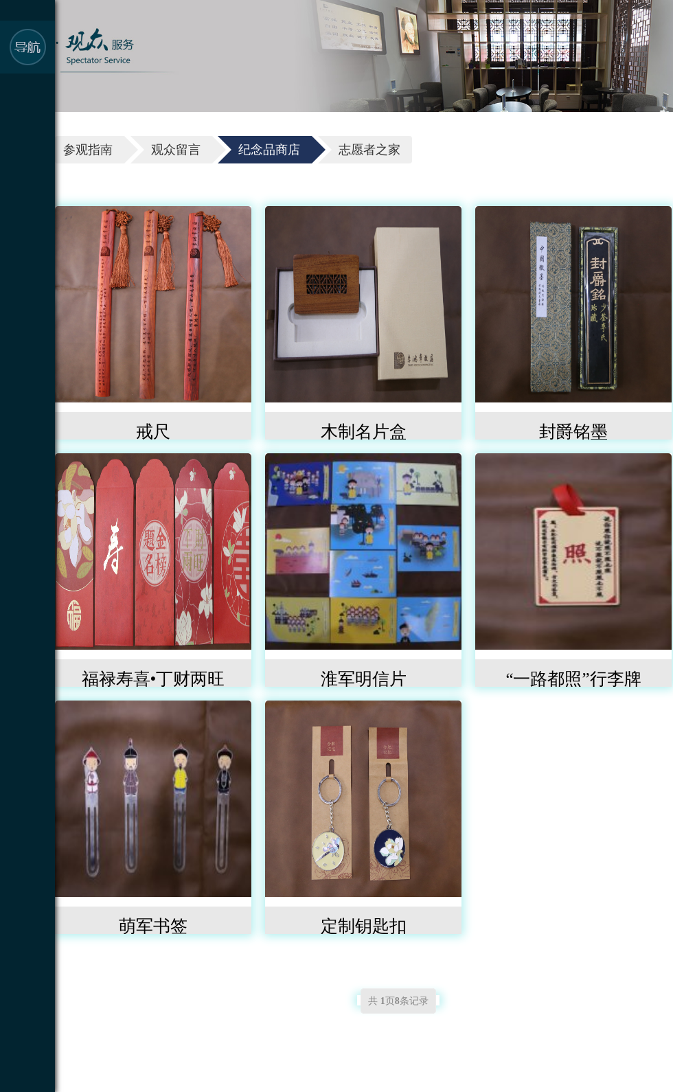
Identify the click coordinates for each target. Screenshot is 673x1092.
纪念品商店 (269, 150)
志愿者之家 (369, 150)
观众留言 (176, 150)
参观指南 (88, 150)
